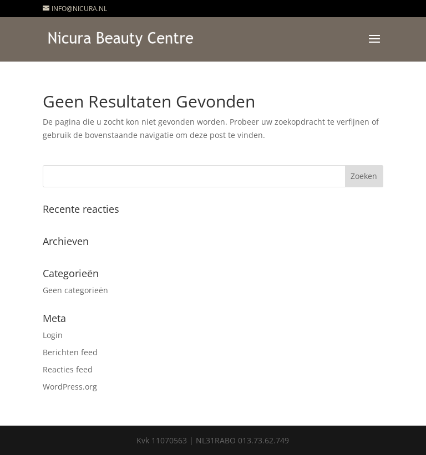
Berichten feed (70, 352)
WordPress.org (70, 386)
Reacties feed (68, 369)
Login (53, 335)
